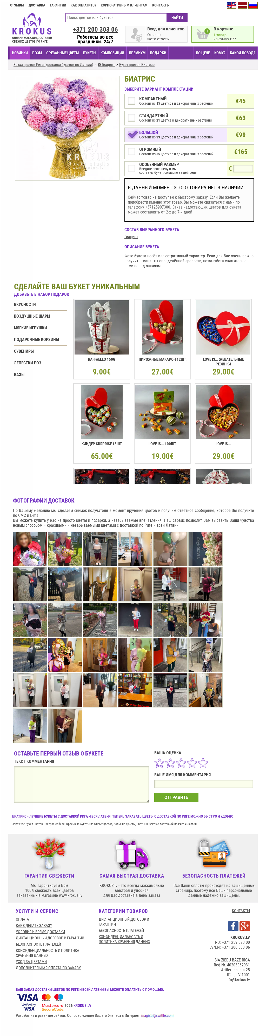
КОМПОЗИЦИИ (112, 53)
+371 (95, 29)
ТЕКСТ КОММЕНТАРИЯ (34, 761)
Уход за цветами (31, 961)
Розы (37, 53)
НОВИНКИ (20, 53)
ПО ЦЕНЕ (203, 53)
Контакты (161, 5)
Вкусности (25, 304)
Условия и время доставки (40, 932)
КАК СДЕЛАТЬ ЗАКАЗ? (34, 925)
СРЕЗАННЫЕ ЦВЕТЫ (62, 53)
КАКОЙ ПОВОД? (242, 53)
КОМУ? (219, 53)
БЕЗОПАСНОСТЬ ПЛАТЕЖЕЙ (38, 944)
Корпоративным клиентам (124, 5)
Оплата (22, 919)
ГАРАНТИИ (58, 5)
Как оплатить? (83, 5)
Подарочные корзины (36, 339)
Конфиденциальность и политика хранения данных (47, 953)
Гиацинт (131, 236)
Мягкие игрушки (30, 327)
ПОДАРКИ (158, 53)
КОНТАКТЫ (241, 910)
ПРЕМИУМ (137, 53)
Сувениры (24, 351)
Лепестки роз (27, 362)
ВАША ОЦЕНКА (167, 752)
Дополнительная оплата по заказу (48, 968)
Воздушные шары (32, 316)
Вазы (19, 374)
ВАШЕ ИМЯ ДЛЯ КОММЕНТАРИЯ (182, 774)
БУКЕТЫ (89, 53)
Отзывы (17, 5)
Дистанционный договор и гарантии (50, 938)
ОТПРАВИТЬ (176, 797)
